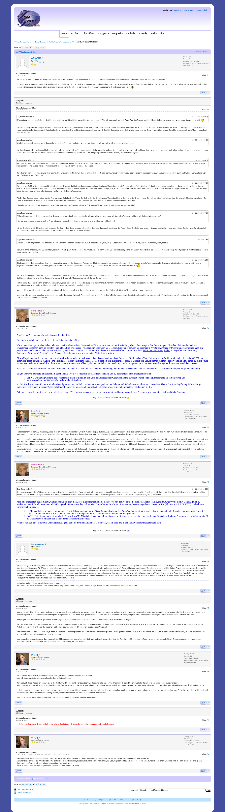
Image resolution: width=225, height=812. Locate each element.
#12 (208, 110)
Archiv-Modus (114, 800)
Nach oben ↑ (137, 800)
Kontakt (86, 800)
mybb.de (104, 803)
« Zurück (25, 48)
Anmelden (177, 10)
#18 (208, 671)
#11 (208, 75)
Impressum (105, 800)
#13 (208, 328)
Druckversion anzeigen (25, 789)
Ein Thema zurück (24, 778)
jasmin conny (37, 544)
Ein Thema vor (39, 778)
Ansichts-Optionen (202, 52)
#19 (208, 720)
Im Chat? (75, 33)
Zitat (203, 92)
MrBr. (112, 803)
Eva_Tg (34, 411)
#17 (208, 608)
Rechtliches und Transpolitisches (60, 42)
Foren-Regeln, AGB (95, 800)
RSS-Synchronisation (126, 800)
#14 (208, 428)
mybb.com (97, 803)
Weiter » (42, 48)
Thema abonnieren (24, 792)
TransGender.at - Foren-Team (139, 803)
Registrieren (189, 10)
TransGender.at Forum (24, 42)
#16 (208, 561)
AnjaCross (36, 57)
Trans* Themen (40, 42)
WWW (18, 403)
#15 (208, 482)
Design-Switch (201, 10)
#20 (208, 754)
